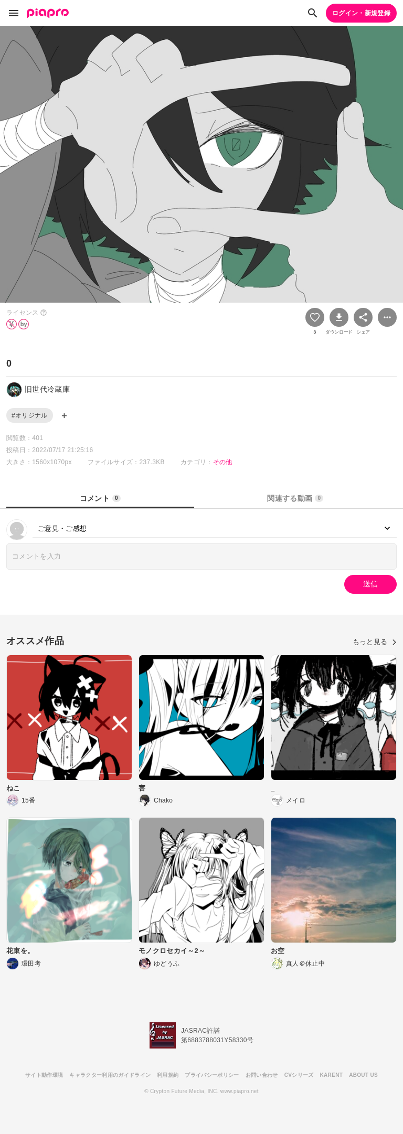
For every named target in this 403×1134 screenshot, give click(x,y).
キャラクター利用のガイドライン (110, 1075)
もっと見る (375, 642)
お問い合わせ (262, 1075)
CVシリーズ (299, 1075)
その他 (222, 462)
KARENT (331, 1075)
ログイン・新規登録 (361, 13)
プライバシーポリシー (212, 1075)
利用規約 (167, 1075)
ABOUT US (363, 1075)
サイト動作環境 (44, 1075)
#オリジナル (30, 415)
